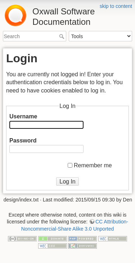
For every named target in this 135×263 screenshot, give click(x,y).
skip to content (116, 6)
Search (62, 36)
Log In (67, 181)
